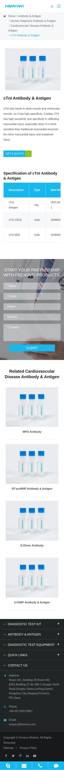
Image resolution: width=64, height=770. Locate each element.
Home (12, 16)
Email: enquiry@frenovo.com (19, 722)
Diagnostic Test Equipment (34, 644)
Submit (32, 348)
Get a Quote (18, 153)
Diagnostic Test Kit (34, 623)
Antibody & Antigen (29, 16)
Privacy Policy (28, 747)
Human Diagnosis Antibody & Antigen (33, 20)
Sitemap (8, 747)
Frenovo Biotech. (29, 737)
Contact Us (17, 665)
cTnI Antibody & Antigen (25, 35)
